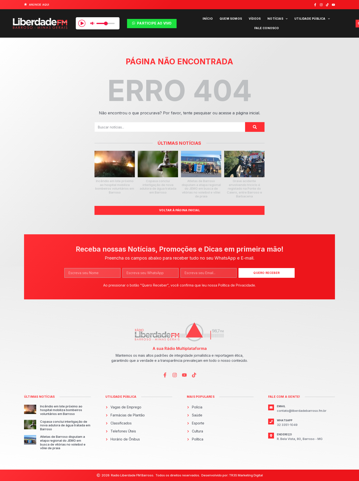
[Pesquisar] (255, 127)
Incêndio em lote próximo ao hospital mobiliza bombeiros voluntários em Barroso (114, 186)
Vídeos (255, 18)
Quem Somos (231, 18)
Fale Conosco (266, 28)
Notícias (277, 18)
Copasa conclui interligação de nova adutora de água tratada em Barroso (158, 186)
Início (208, 18)
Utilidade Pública (312, 18)
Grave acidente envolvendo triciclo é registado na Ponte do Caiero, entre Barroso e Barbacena (244, 188)
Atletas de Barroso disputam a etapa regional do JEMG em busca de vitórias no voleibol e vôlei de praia (201, 188)
